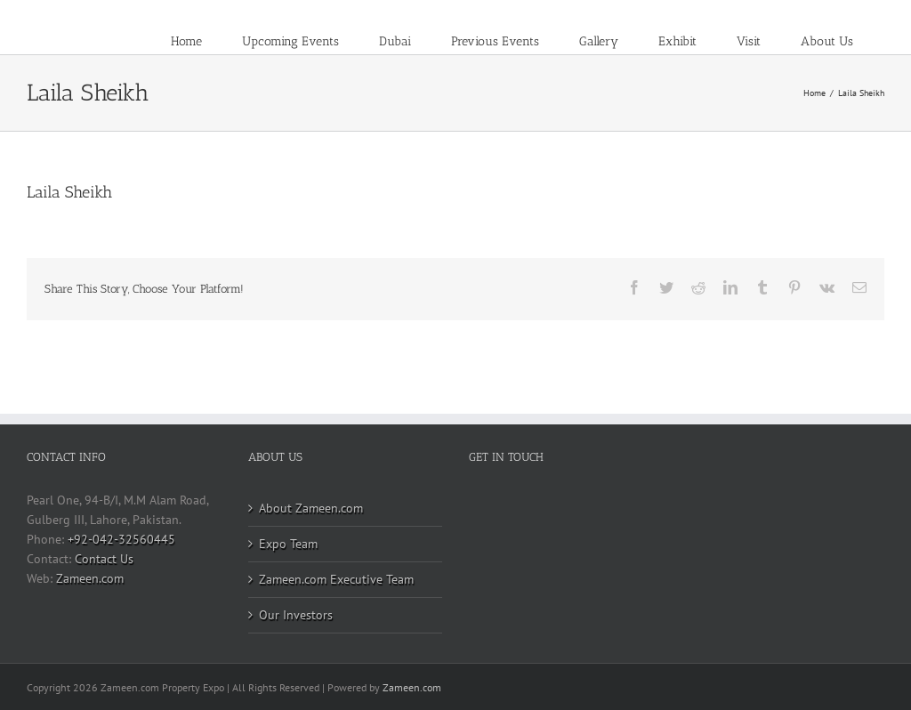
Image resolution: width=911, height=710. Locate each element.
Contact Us (104, 559)
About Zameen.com (311, 508)
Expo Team (288, 544)
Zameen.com (90, 578)
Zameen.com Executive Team (336, 579)
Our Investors (296, 615)
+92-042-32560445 (121, 539)
